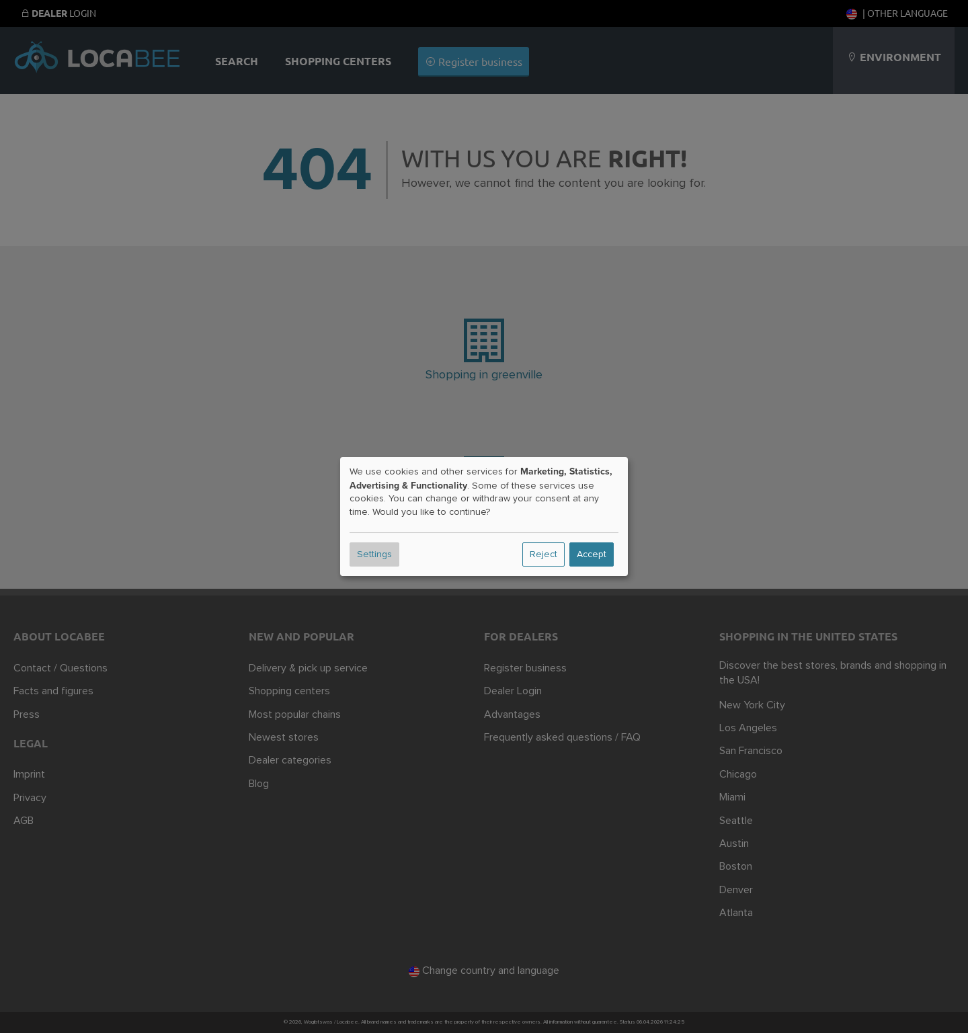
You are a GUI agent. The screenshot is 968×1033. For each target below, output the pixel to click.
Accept (591, 554)
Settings (374, 554)
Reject (543, 554)
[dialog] (484, 517)
